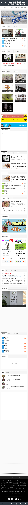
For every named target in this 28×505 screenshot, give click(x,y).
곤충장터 (9, 198)
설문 (11, 270)
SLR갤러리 (16, 71)
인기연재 (4, 26)
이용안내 (7, 477)
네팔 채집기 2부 (6, 43)
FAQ (7, 270)
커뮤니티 (4, 198)
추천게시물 (11, 173)
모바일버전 (20, 477)
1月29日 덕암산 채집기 (7, 45)
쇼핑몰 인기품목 (5, 236)
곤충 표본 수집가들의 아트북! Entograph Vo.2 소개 (13, 185)
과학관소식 (17, 51)
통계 (15, 270)
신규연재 (9, 26)
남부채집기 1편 (6, 46)
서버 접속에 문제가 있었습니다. (14, 278)
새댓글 (7, 372)
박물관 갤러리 (5, 216)
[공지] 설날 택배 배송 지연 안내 (9, 188)
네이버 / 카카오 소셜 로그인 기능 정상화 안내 (14, 280)
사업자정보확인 (4, 485)
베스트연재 (16, 26)
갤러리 (26, 7)
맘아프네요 (4, 211)
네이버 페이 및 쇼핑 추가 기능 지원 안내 (14, 282)
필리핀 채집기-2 (6, 41)
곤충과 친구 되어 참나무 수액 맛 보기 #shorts (15, 383)
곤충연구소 (7, 7)
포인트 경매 (4, 288)
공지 (3, 270)
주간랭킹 (4, 333)
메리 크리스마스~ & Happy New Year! (13, 375)
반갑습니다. (5, 190)
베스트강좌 (17, 152)
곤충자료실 (14, 7)
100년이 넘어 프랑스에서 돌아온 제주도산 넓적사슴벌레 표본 (14, 67)
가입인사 (5, 193)
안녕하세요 (5, 186)
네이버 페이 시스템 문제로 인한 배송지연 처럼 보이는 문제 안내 (14, 283)
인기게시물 (4, 173)
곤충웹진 (20, 7)
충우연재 (4, 51)
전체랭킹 (9, 333)
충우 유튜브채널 (5, 129)
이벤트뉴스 (10, 51)
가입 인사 (5, 191)
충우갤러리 (9, 71)
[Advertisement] (14, 406)
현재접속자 (4, 356)
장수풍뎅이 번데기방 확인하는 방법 (13, 379)
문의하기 (13, 477)
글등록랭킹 (16, 333)
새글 (3, 372)
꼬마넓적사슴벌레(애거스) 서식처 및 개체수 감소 (12, 210)
